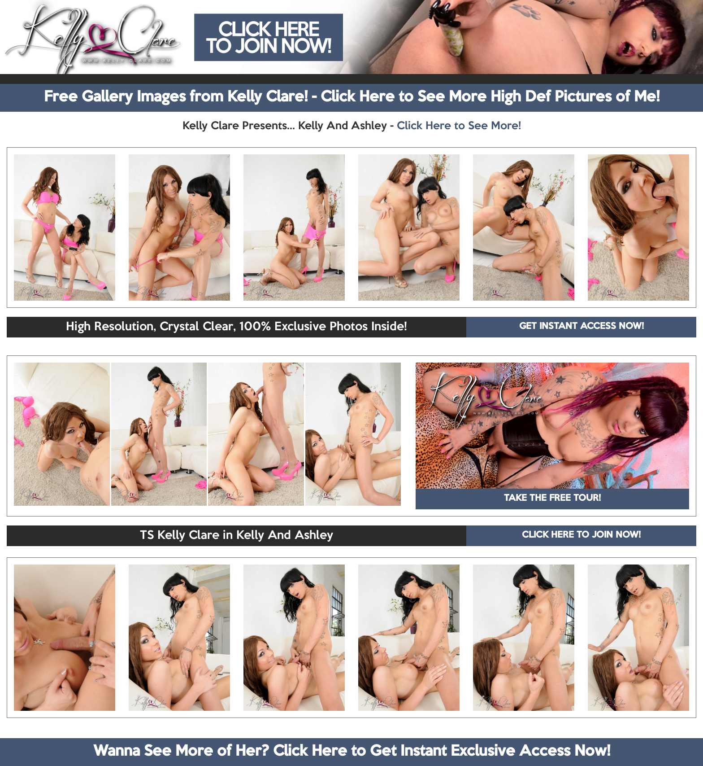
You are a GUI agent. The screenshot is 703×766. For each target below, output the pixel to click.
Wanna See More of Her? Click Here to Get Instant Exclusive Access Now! (351, 751)
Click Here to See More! (459, 126)
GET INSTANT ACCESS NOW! (581, 327)
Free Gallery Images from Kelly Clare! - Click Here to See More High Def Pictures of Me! (352, 97)
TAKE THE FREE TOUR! (552, 499)
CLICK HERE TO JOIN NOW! (581, 535)
